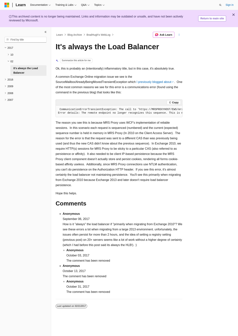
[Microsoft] (6, 5)
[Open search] (220, 5)
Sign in (230, 4)
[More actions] (179, 35)
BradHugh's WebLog (98, 34)
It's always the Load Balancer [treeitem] (25, 70)
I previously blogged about (153, 81)
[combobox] (25, 40)
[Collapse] (45, 32)
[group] (119, 111)
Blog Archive (74, 34)
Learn (59, 34)
